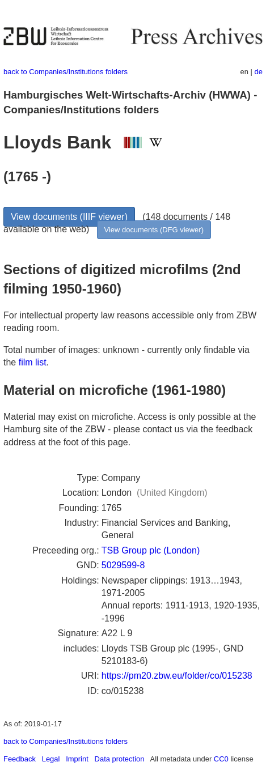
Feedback (19, 759)
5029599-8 (123, 565)
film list (33, 362)
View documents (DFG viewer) (154, 229)
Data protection (120, 759)
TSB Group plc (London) (151, 550)
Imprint (77, 759)
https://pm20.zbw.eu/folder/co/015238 (177, 675)
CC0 (221, 759)
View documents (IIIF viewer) (69, 217)
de (259, 71)
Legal (51, 759)
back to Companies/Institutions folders (65, 71)
